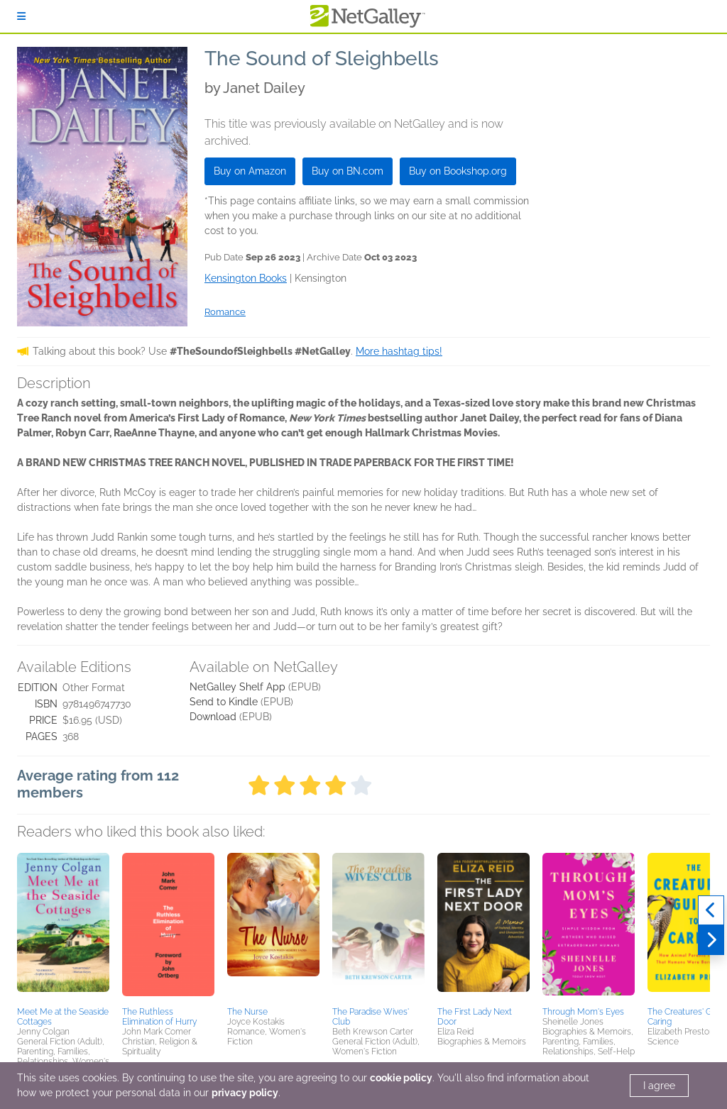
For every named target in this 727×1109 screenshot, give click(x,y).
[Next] (711, 940)
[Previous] (711, 910)
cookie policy (401, 1077)
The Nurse (247, 1012)
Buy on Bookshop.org (458, 171)
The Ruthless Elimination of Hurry (159, 1017)
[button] (63, 927)
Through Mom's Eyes (583, 1012)
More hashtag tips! (399, 351)
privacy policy (245, 1092)
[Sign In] (21, 16)
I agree (659, 1085)
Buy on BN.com (347, 171)
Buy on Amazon (250, 171)
